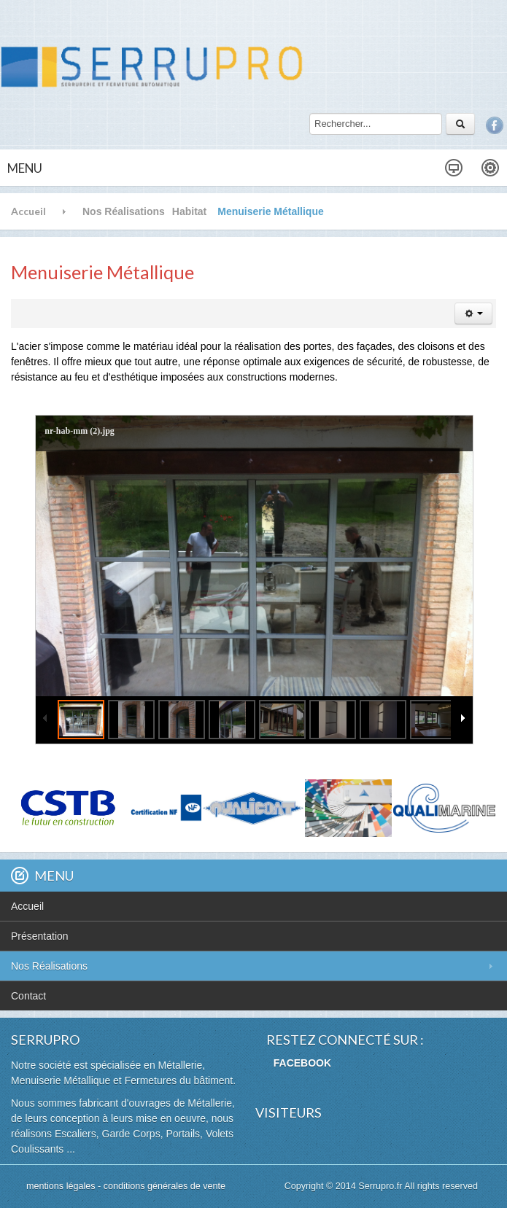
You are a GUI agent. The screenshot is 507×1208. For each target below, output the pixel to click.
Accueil (28, 211)
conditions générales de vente (164, 1186)
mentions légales (62, 1186)
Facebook (494, 125)
